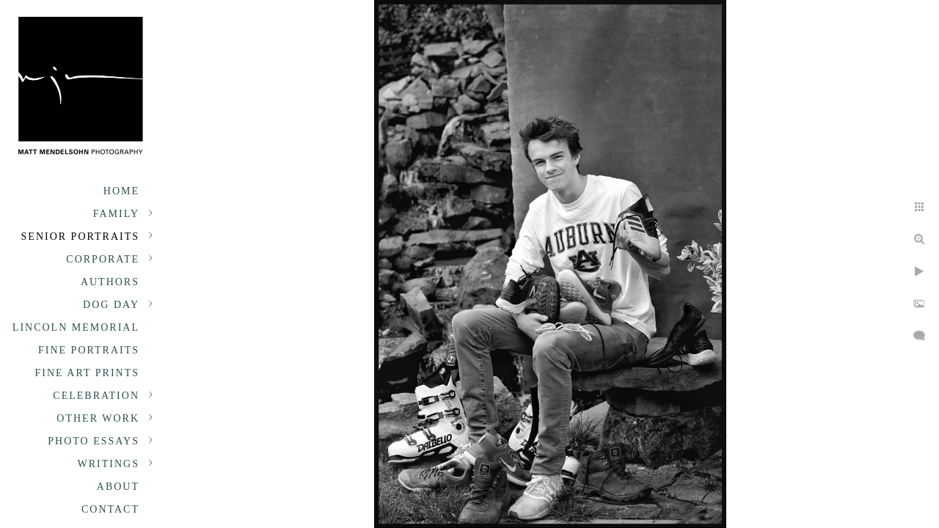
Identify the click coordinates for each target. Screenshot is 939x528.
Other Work (97, 418)
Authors (110, 281)
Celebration (96, 395)
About (118, 486)
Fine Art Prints (87, 372)
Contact (110, 509)
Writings (108, 463)
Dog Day (111, 304)
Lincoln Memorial (75, 327)
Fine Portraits (88, 350)
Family (116, 213)
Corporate (102, 259)
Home (121, 191)
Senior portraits (80, 236)
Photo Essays (93, 441)
